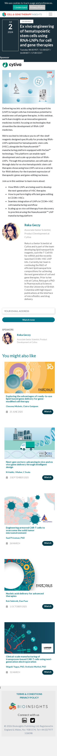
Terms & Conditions (29, 694)
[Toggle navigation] (50, 14)
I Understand (20, 7)
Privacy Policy (37, 7)
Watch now (28, 319)
